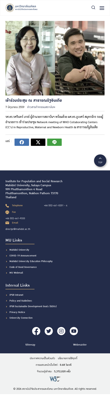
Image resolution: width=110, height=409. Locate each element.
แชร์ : (8, 141)
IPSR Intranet (16, 295)
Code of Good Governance (23, 267)
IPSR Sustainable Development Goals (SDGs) (33, 306)
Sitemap (30, 345)
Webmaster (80, 345)
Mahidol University (19, 250)
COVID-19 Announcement (23, 256)
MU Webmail (16, 273)
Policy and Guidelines (20, 301)
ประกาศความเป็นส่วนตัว (42, 358)
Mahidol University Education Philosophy (31, 261)
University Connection (20, 318)
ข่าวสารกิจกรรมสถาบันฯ (41, 107)
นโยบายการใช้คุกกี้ (67, 358)
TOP (100, 160)
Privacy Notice (17, 312)
